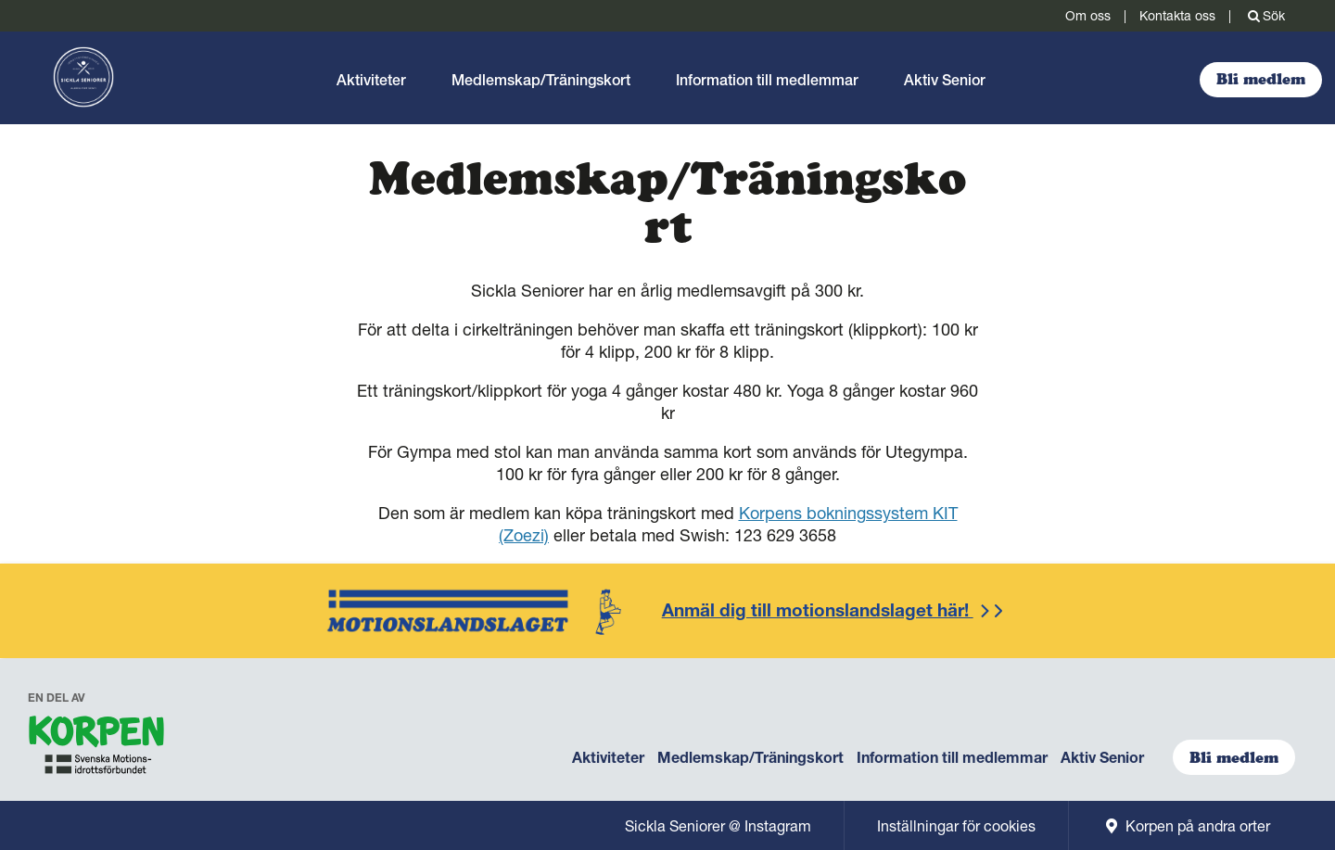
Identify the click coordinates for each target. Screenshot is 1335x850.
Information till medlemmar (767, 79)
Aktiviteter (371, 79)
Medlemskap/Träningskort (540, 79)
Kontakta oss (1177, 15)
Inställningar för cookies (956, 826)
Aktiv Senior (944, 79)
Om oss (1088, 15)
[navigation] (97, 749)
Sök (1264, 15)
